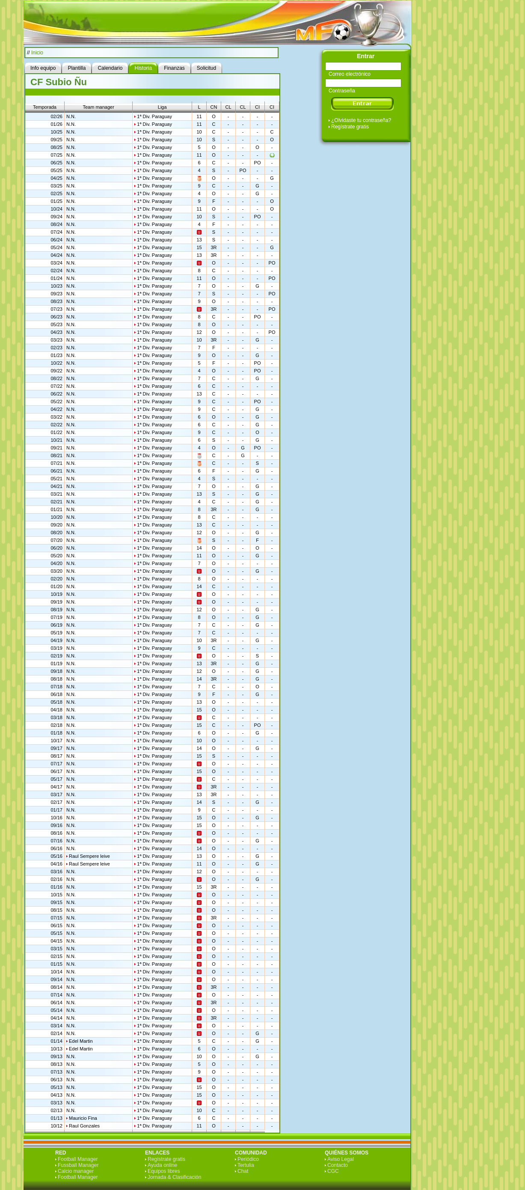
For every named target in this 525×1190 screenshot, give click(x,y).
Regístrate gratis (350, 127)
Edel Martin (81, 1041)
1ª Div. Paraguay (154, 116)
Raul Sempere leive (89, 856)
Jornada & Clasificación (174, 1177)
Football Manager (78, 1159)
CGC (333, 1171)
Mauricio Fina (83, 1118)
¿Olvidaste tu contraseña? (361, 120)
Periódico (248, 1159)
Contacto (337, 1165)
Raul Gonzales (84, 1125)
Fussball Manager (78, 1165)
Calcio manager (76, 1171)
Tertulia (245, 1165)
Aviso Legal (340, 1159)
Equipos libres (164, 1171)
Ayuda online (162, 1165)
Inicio (37, 53)
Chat (242, 1171)
